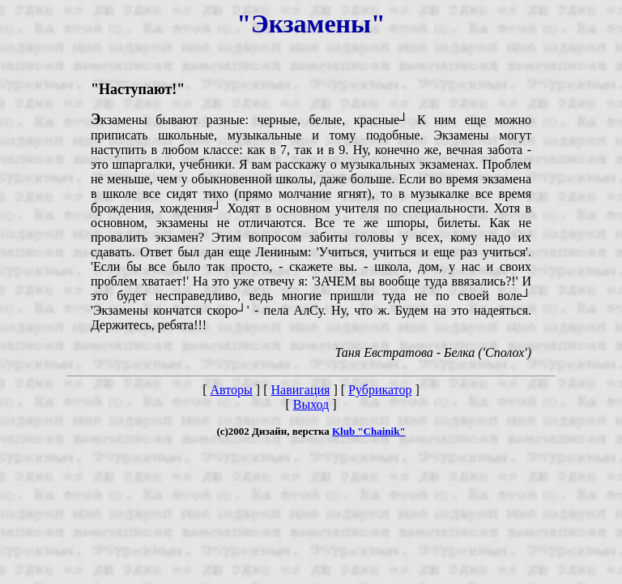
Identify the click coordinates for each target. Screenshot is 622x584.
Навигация (300, 390)
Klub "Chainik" (369, 431)
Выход (311, 404)
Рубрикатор (379, 390)
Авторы (232, 390)
